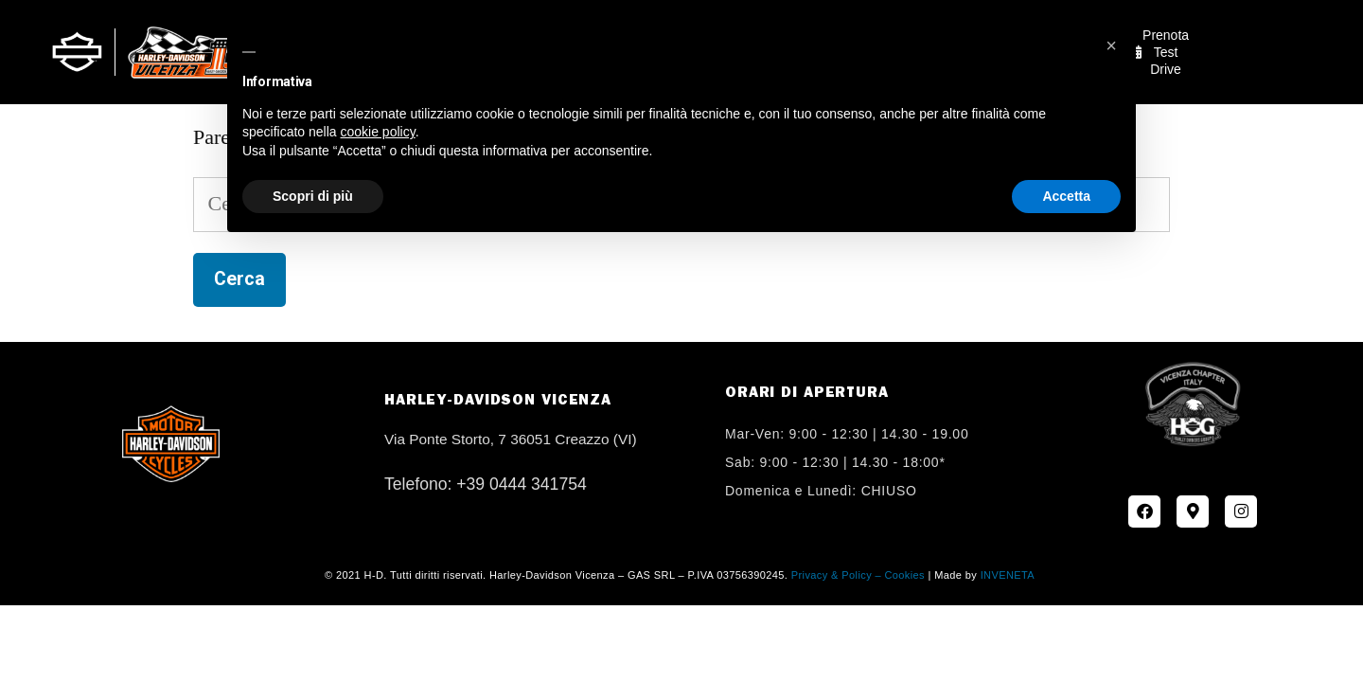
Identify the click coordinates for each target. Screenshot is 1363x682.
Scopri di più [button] (313, 196)
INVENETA (1008, 575)
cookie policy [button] (378, 131)
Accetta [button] (1066, 196)
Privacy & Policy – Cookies (858, 575)
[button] (1111, 45)
